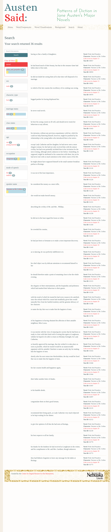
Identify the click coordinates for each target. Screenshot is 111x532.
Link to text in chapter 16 (91, 166)
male (8, 86)
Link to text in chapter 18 (91, 245)
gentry (8, 128)
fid (7, 173)
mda (7, 114)
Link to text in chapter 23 (91, 325)
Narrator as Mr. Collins (14, 189)
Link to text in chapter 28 (91, 394)
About (80, 27)
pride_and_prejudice (13, 69)
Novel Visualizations (43, 27)
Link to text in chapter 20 (91, 301)
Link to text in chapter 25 (91, 361)
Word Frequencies (23, 27)
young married (11, 145)
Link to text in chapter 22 (91, 314)
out (7, 142)
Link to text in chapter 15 (91, 137)
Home (10, 27)
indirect (9, 175)
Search (71, 27)
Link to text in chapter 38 (91, 440)
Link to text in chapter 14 (91, 115)
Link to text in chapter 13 (91, 58)
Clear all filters (11, 61)
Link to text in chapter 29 (91, 417)
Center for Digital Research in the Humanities (37, 474)
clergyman (10, 159)
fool (7, 100)
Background (60, 27)
